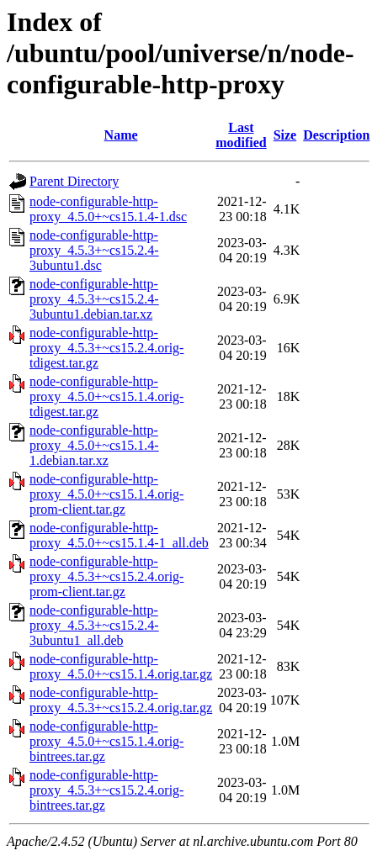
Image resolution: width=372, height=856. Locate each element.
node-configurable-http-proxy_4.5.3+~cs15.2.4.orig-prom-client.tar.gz (106, 576)
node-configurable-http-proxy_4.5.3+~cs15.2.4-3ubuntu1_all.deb (94, 625)
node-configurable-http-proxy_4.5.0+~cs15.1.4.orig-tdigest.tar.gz (106, 396)
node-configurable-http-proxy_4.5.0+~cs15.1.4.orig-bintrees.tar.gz (106, 741)
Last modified (240, 135)
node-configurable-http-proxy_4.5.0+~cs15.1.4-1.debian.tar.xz (94, 445)
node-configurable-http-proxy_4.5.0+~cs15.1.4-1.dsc (108, 209)
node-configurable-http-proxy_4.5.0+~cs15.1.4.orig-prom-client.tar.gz (106, 494)
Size (285, 135)
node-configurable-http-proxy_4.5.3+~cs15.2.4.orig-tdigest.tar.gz (106, 347)
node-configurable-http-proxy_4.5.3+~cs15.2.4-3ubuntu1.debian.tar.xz (94, 299)
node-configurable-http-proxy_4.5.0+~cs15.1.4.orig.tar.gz (120, 666)
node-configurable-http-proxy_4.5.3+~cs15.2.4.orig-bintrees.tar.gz (106, 790)
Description (336, 135)
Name (121, 135)
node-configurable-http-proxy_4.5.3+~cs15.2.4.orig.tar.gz (120, 700)
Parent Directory (74, 181)
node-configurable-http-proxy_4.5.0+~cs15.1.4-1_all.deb (119, 535)
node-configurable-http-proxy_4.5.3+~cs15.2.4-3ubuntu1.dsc (94, 250)
